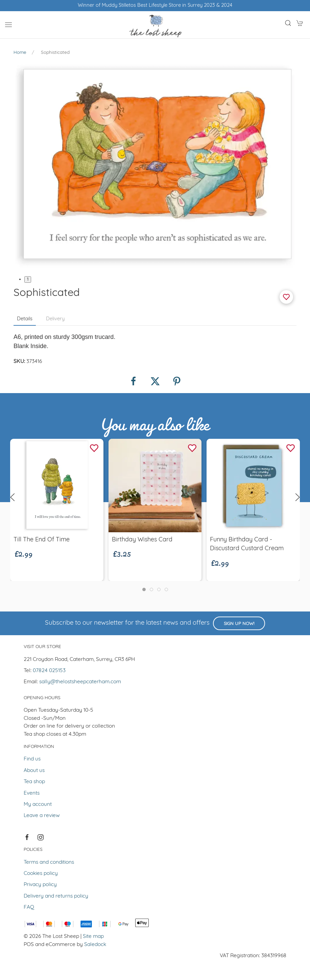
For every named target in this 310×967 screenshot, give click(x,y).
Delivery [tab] (55, 319)
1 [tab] (27, 279)
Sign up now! (239, 624)
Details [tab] (24, 319)
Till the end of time (42, 539)
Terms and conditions (49, 862)
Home (20, 52)
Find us (32, 759)
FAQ (29, 907)
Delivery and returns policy (56, 896)
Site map (93, 936)
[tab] (144, 589)
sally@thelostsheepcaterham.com (80, 682)
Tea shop (34, 782)
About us (34, 770)
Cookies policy (41, 873)
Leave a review (42, 815)
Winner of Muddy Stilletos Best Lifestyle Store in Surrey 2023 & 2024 (155, 5)
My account (38, 804)
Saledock (95, 944)
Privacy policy (40, 884)
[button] (8, 24)
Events (32, 793)
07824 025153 (49, 670)
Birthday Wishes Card (142, 539)
